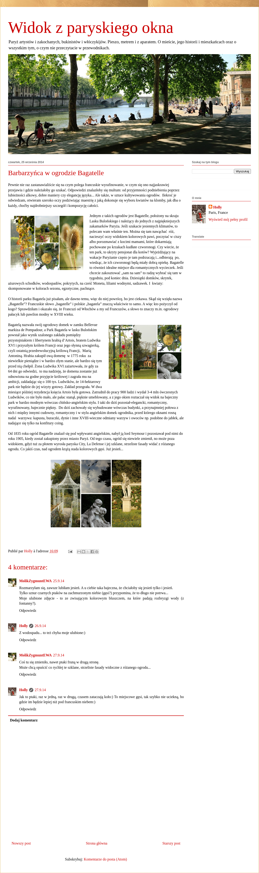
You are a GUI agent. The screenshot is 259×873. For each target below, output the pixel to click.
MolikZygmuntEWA (35, 581)
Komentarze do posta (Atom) (105, 859)
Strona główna (96, 843)
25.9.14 (58, 581)
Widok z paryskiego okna (90, 27)
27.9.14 (58, 655)
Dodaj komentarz (24, 720)
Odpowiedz (27, 610)
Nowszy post (21, 843)
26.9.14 (40, 626)
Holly (23, 626)
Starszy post (171, 843)
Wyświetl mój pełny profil (228, 219)
